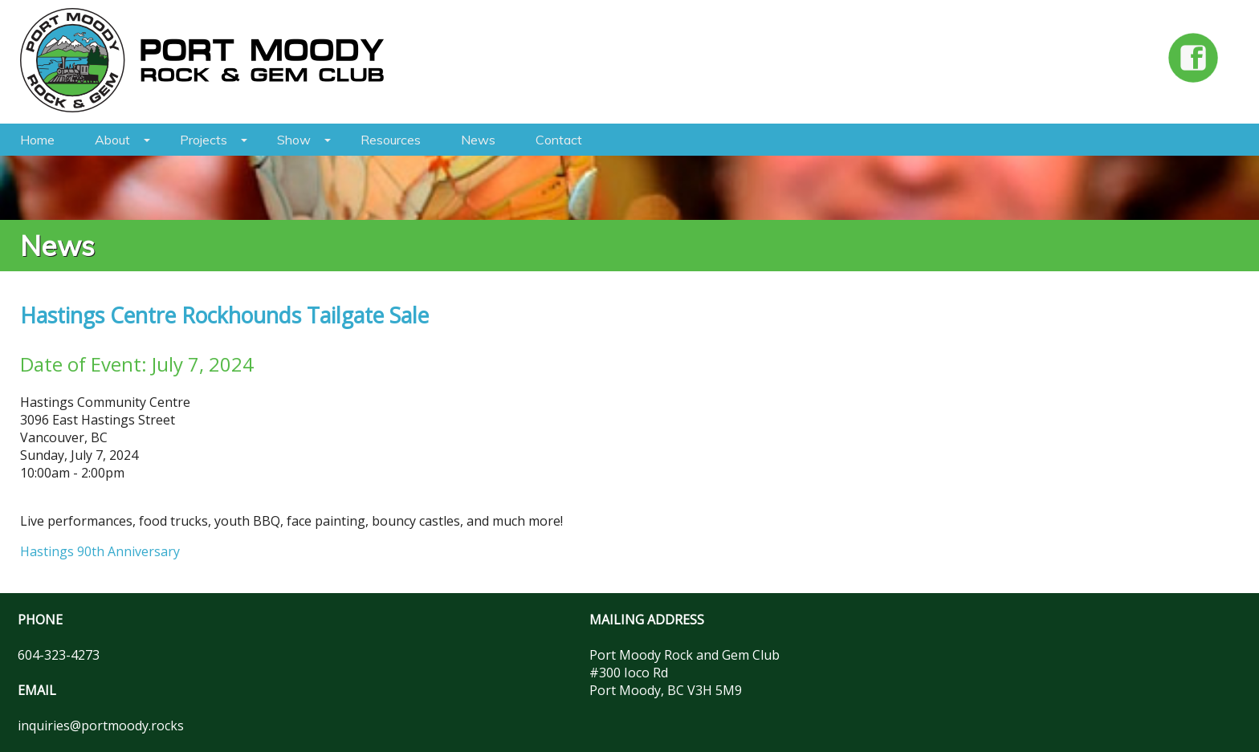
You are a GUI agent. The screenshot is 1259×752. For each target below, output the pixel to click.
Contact (559, 140)
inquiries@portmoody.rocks (101, 725)
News (478, 140)
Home (37, 140)
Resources (391, 140)
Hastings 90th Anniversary (100, 551)
